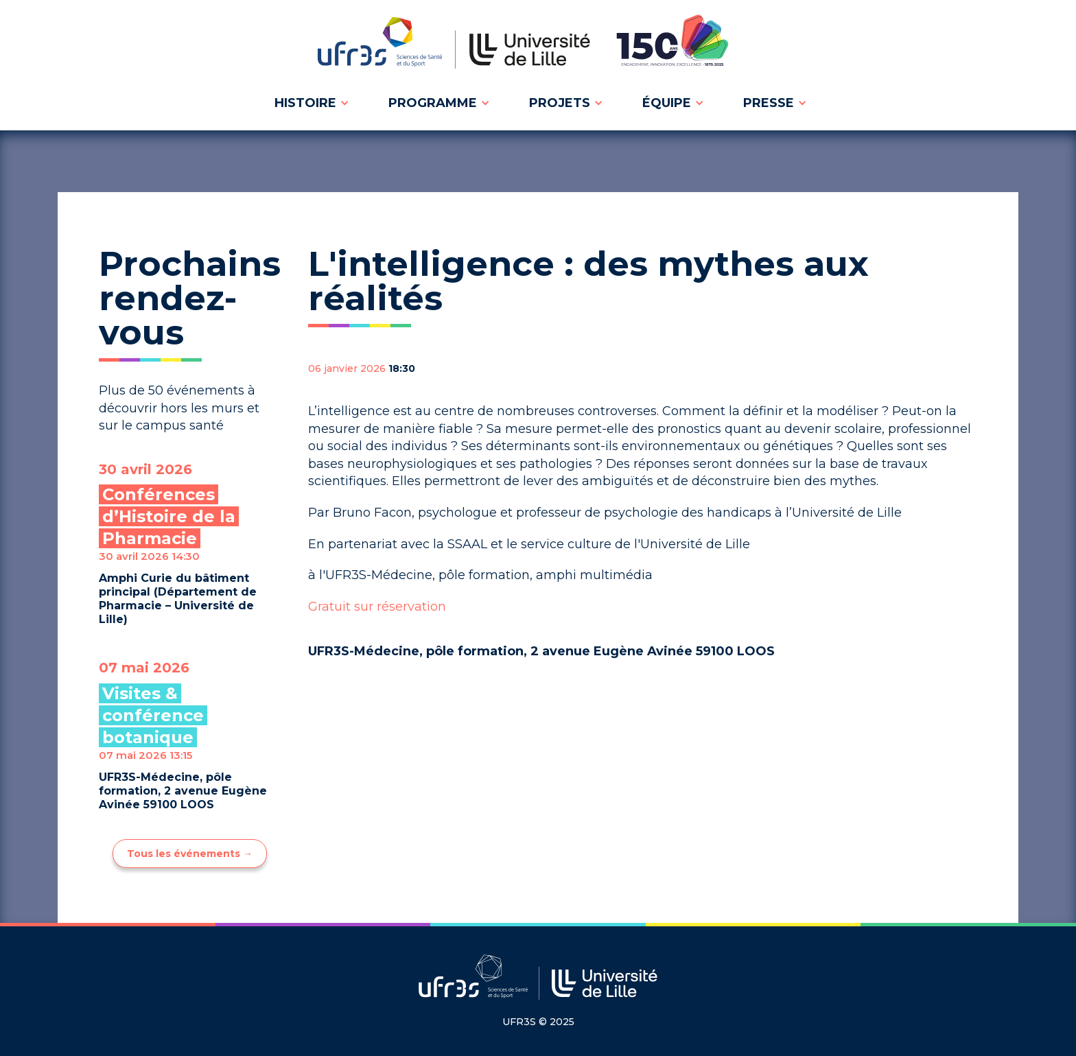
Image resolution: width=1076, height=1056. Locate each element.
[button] (309, 103)
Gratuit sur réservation (377, 606)
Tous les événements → (190, 853)
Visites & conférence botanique (153, 715)
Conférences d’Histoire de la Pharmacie (168, 516)
